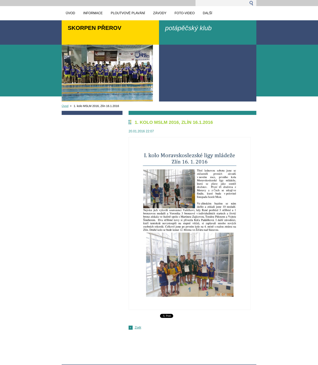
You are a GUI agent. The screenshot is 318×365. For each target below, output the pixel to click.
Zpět (138, 327)
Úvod (65, 106)
